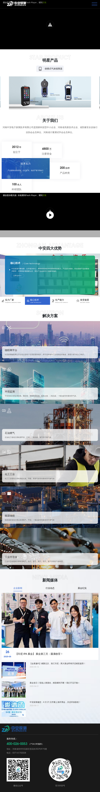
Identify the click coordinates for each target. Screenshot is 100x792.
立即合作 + (20, 245)
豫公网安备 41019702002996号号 (81, 788)
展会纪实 (82, 576)
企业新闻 (17, 576)
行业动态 (50, 576)
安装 (44, 165)
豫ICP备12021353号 (78, 785)
